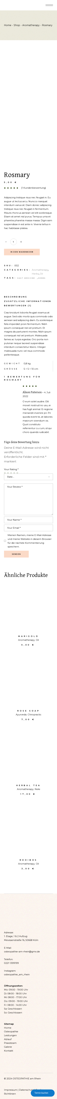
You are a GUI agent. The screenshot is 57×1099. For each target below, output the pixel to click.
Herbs (35, 273)
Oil (41, 273)
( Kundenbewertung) (33, 187)
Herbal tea (28, 785)
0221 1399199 (11, 963)
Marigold (28, 636)
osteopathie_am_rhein (17, 974)
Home (7, 1027)
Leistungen (10, 1035)
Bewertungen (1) (18, 305)
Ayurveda (21, 714)
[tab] (15, 297)
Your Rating (11, 469)
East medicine (26, 278)
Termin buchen (42, 1093)
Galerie (8, 1046)
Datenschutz (26, 1089)
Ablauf (7, 1039)
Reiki (37, 789)
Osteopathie (11, 1031)
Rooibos (29, 860)
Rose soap (28, 711)
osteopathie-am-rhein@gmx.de (22, 951)
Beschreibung (15, 297)
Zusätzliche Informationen (27, 301)
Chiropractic (34, 714)
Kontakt (8, 1050)
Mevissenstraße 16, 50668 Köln (21, 940)
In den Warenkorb (21, 252)
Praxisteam (10, 1043)
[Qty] (13, 241)
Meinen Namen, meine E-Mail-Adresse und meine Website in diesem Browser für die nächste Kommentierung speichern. (29, 541)
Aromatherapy (40, 269)
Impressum (10, 1089)
